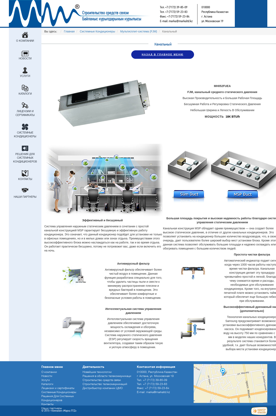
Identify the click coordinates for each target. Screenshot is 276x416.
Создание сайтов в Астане (259, 411)
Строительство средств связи (95, 13)
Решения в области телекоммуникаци (107, 376)
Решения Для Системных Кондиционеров (25, 158)
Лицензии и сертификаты (25, 113)
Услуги (25, 76)
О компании (25, 40)
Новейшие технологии (97, 372)
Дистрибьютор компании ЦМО (103, 388)
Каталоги (25, 93)
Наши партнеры (25, 196)
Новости (25, 58)
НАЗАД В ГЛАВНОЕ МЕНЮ (162, 54)
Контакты (25, 179)
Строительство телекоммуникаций (105, 384)
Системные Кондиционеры (25, 134)
